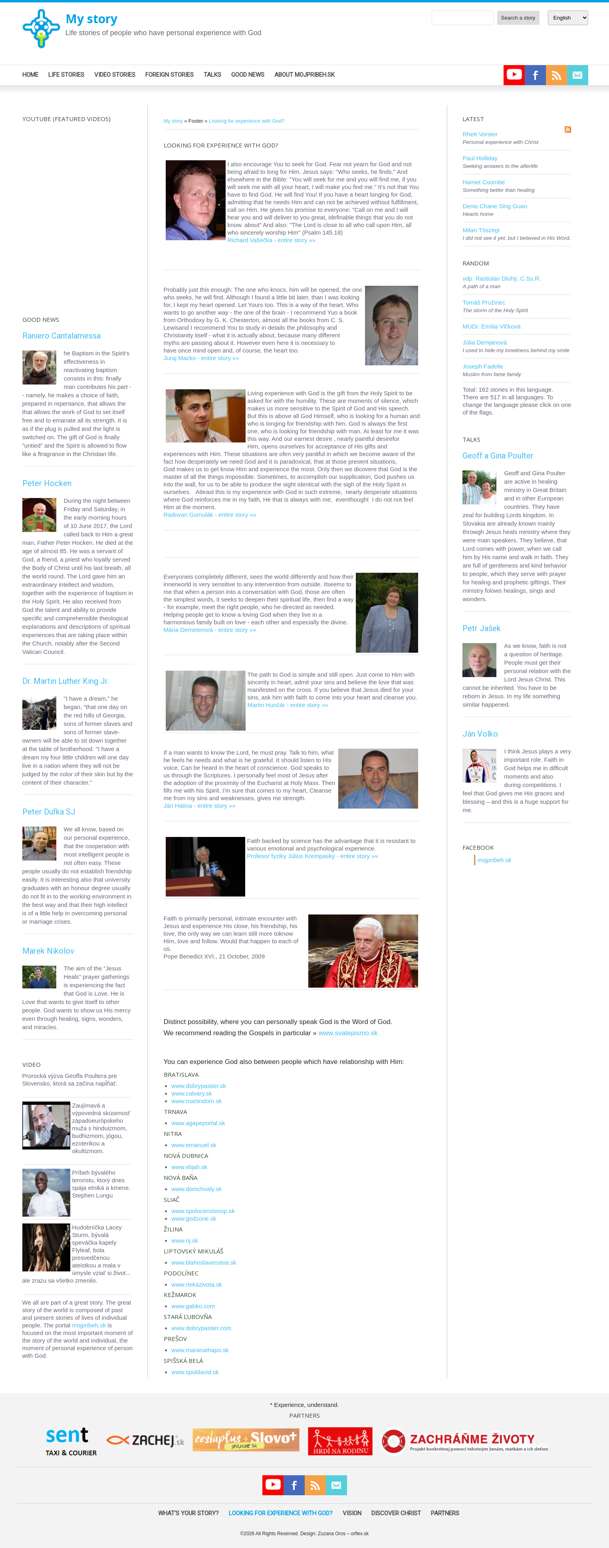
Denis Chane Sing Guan (494, 206)
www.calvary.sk (191, 1093)
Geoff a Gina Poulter (498, 455)
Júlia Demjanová (484, 342)
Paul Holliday (480, 158)
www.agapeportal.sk (198, 1123)
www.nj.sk (184, 1240)
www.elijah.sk (189, 1166)
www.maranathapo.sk (199, 1350)
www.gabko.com (193, 1306)
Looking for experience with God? (247, 121)
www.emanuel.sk (193, 1145)
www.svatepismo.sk (348, 1033)
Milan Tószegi (480, 230)
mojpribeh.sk (89, 1325)
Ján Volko (480, 734)
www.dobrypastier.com (201, 1328)
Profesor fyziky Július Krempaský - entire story (308, 856)
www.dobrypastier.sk (198, 1085)
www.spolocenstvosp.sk (202, 1210)
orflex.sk (360, 1533)
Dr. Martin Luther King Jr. (65, 681)
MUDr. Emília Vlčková (491, 326)
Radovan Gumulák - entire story (206, 514)
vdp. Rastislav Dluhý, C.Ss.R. (501, 278)
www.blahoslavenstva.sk (203, 1262)
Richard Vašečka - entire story (267, 240)
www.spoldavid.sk (194, 1372)
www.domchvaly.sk (196, 1188)
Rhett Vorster (480, 134)
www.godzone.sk (193, 1218)
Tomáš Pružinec (483, 302)
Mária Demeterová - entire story (206, 629)
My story (91, 18)
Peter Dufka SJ (48, 812)
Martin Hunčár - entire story (284, 704)
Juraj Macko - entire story (197, 358)
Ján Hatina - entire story (195, 805)
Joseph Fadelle (482, 366)
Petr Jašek (481, 628)
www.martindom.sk (196, 1101)
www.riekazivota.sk (196, 1284)
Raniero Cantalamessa (61, 336)
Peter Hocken (46, 483)
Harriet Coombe (483, 182)
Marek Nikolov (48, 951)
